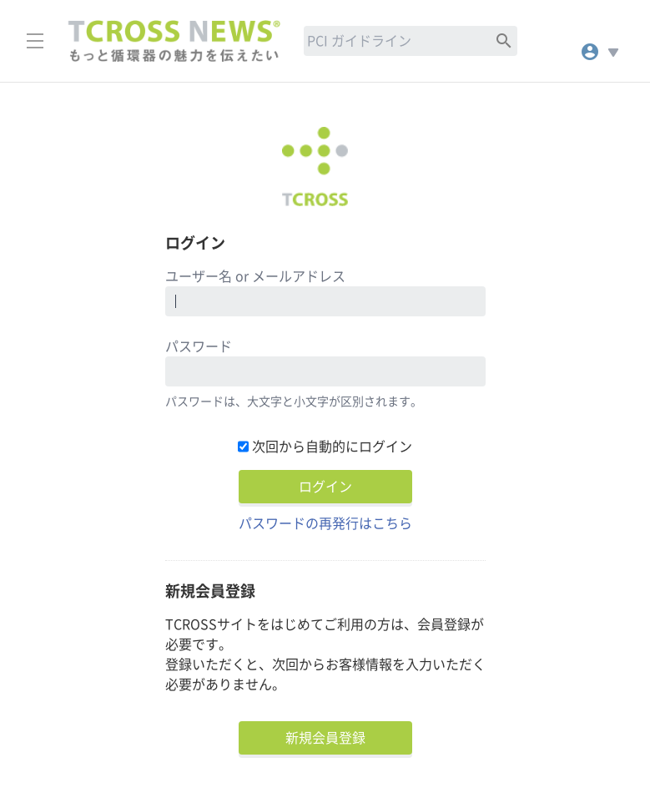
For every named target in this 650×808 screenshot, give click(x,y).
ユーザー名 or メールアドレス (255, 276)
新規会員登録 (325, 738)
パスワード (198, 346)
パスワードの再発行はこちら (325, 523)
